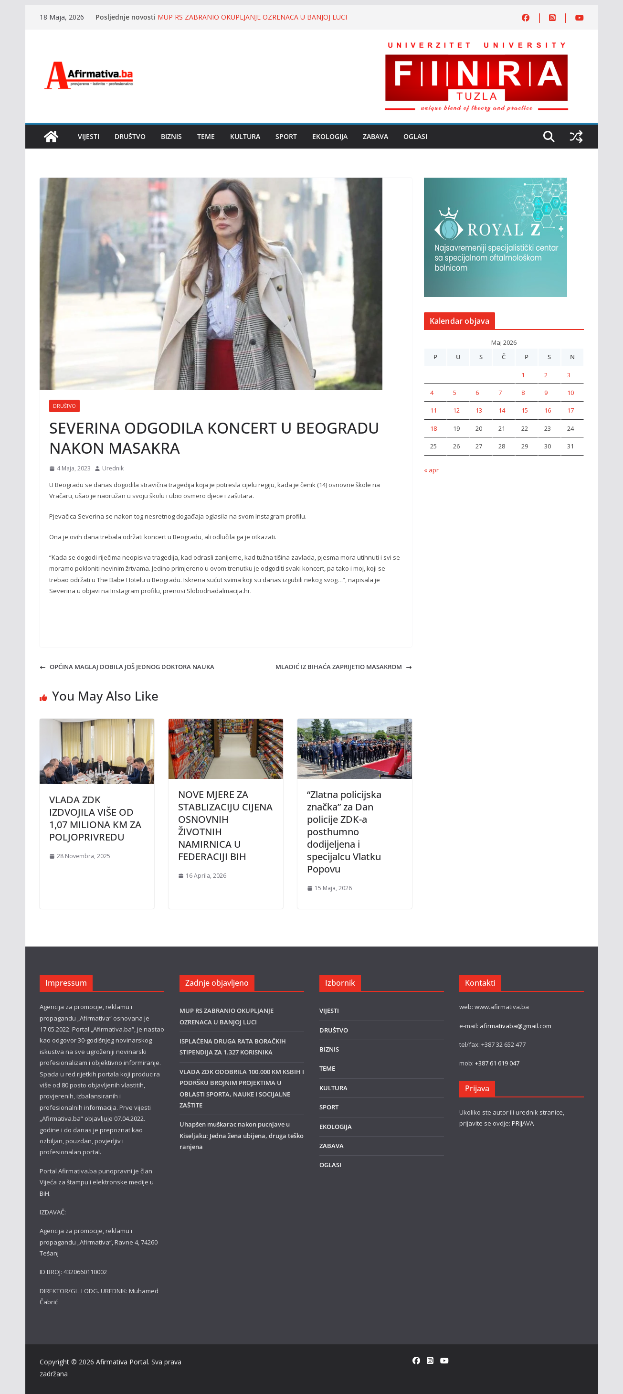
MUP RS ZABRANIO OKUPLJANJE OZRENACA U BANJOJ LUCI (252, 16)
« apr (431, 470)
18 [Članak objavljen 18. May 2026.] (433, 428)
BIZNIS (171, 136)
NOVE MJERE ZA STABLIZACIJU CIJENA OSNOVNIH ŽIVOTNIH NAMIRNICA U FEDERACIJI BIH (225, 825)
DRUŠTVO (130, 136)
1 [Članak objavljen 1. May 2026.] (523, 375)
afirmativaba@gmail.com (515, 1026)
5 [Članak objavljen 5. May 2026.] (454, 392)
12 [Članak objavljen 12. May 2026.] (456, 410)
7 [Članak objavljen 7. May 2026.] (500, 392)
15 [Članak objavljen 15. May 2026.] (524, 410)
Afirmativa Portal (122, 1361)
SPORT (286, 136)
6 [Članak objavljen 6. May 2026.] (477, 392)
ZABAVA (375, 136)
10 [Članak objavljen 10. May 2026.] (570, 392)
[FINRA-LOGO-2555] (476, 44)
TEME (206, 136)
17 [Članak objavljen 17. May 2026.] (570, 410)
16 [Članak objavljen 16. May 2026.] (547, 410)
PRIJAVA (523, 1123)
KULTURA (245, 136)
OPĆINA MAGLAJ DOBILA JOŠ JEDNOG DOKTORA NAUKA (127, 666)
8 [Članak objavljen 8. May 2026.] (523, 392)
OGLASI (415, 136)
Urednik (113, 468)
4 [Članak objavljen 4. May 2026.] (431, 392)
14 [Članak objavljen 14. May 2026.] (501, 410)
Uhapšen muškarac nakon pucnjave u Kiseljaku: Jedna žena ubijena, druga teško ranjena (242, 1135)
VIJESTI (88, 136)
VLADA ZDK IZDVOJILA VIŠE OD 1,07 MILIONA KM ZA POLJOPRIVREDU (95, 818)
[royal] (495, 183)
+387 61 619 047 (497, 1063)
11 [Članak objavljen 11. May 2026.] (433, 410)
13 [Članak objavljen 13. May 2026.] (478, 410)
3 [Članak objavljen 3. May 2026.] (568, 375)
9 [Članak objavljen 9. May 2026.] (546, 392)
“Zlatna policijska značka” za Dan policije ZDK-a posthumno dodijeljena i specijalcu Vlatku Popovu (344, 831)
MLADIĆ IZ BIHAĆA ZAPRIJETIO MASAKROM (343, 666)
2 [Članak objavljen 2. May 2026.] (546, 375)
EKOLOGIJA (330, 136)
